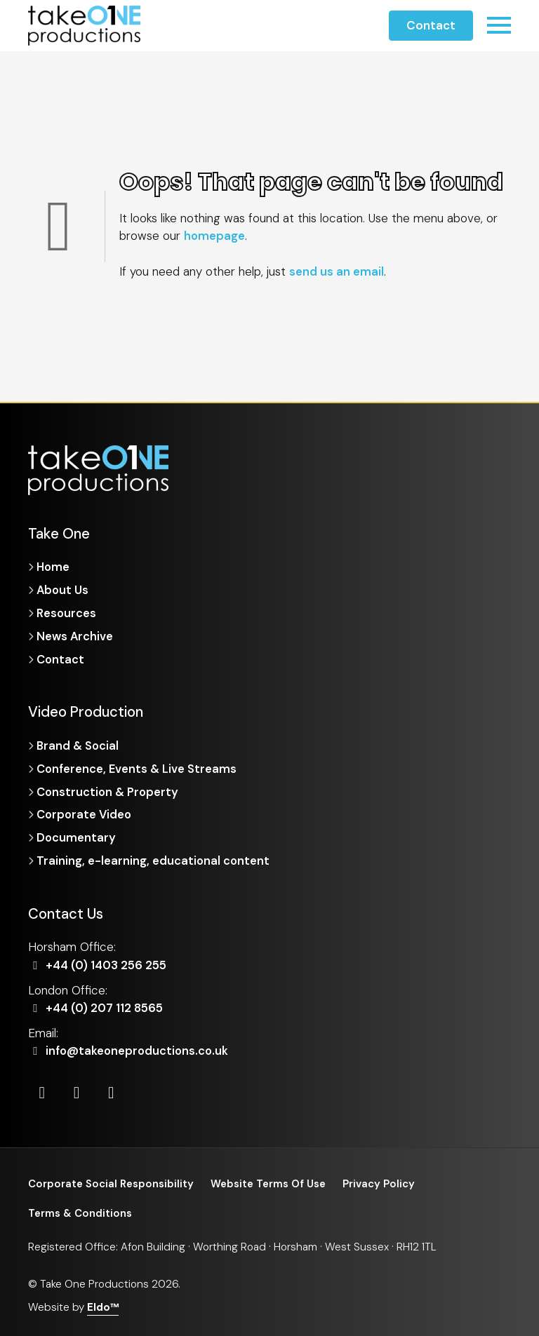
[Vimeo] (113, 1090)
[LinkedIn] (42, 1090)
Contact (430, 25)
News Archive (75, 635)
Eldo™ (103, 1306)
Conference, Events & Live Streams (137, 767)
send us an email (336, 271)
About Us (63, 590)
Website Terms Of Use (272, 1182)
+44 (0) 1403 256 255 (99, 963)
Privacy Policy (385, 1182)
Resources (66, 612)
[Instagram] (78, 1090)
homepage (215, 235)
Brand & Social (78, 745)
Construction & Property (108, 790)
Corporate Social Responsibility (112, 1182)
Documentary (76, 836)
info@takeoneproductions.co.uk (131, 1048)
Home (53, 566)
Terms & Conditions (80, 1212)
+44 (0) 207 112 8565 (97, 1005)
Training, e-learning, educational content (153, 858)
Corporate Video (85, 813)
